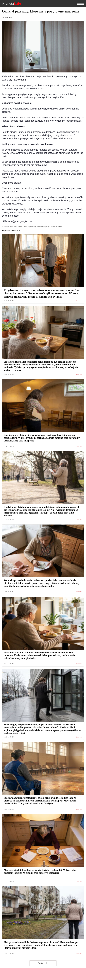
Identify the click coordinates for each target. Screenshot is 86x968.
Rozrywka (79, 301)
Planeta (11, 3)
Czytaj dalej (43, 963)
